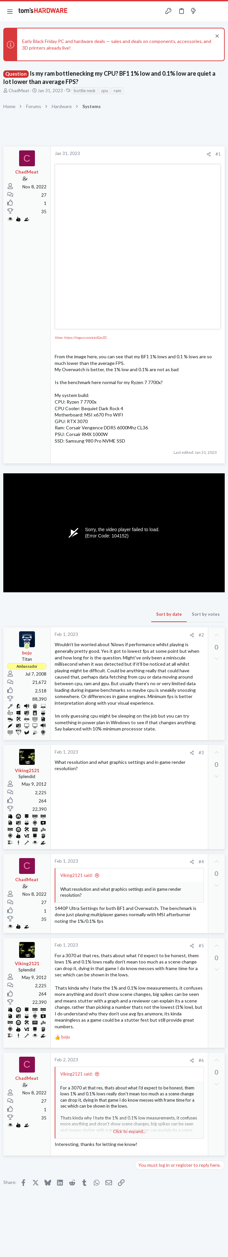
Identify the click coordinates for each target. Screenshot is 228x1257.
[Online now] (27, 646)
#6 (201, 1060)
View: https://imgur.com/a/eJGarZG (80, 337)
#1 (218, 154)
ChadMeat (19, 90)
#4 (201, 861)
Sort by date (169, 614)
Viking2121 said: (76, 875)
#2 (201, 635)
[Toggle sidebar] (206, 11)
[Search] (219, 11)
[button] (9, 11)
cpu (104, 90)
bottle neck (85, 90)
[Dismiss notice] (216, 36)
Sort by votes (206, 614)
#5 (201, 945)
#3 (201, 752)
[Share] (208, 154)
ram (117, 90)
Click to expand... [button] (129, 1131)
